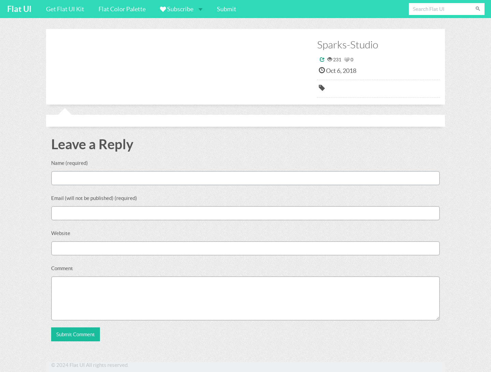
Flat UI (19, 9)
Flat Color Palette (122, 9)
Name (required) (69, 163)
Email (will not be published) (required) (94, 198)
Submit (226, 9)
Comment (62, 268)
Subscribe (181, 9)
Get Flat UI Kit (65, 9)
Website (60, 233)
